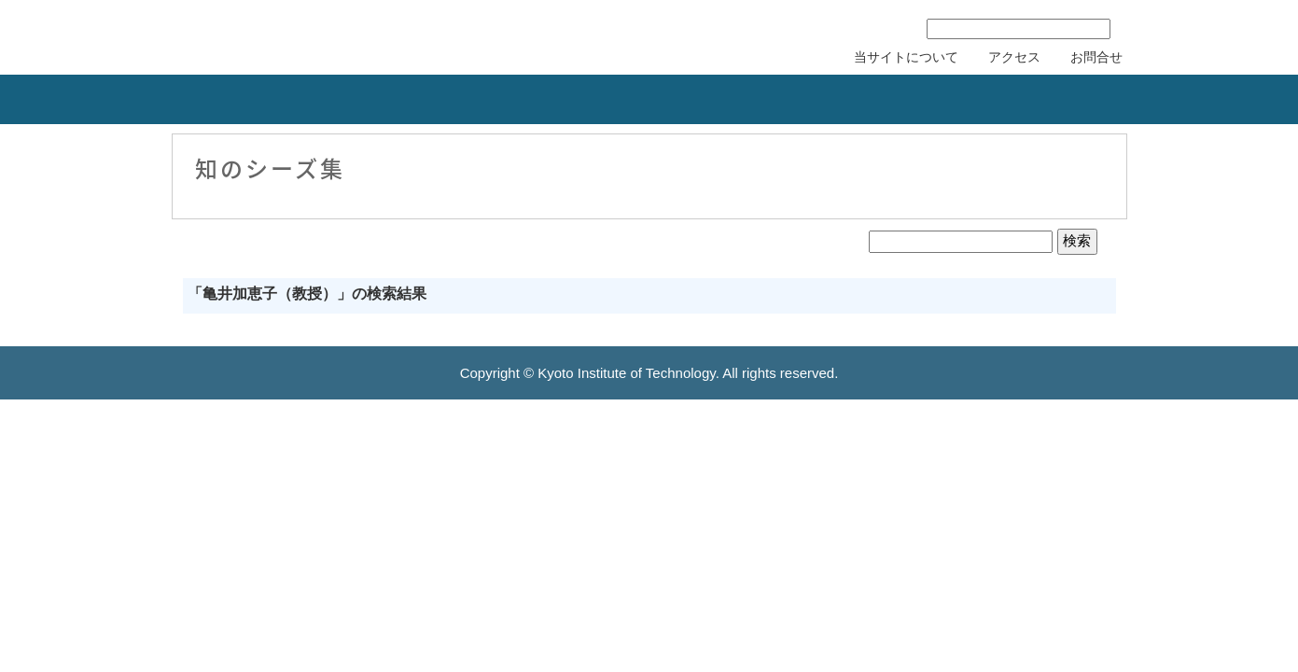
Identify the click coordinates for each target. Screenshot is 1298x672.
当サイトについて (906, 56)
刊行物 (925, 99)
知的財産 (462, 99)
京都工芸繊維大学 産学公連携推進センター (325, 35)
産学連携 (313, 99)
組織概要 (164, 99)
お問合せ (1096, 56)
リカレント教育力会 (619, 99)
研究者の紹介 (776, 99)
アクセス (1014, 56)
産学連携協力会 (1104, 99)
